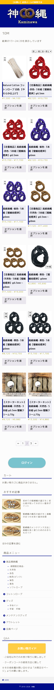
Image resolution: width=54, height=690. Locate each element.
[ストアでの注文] (42, 51)
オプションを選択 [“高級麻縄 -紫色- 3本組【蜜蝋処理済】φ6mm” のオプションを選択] (38, 168)
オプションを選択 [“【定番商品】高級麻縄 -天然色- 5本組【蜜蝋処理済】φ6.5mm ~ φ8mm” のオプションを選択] (13, 300)
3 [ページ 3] (31, 443)
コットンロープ (14, 594)
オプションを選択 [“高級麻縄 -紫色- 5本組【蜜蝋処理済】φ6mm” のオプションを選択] (13, 230)
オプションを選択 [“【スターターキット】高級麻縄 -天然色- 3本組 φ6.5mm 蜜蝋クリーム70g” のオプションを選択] (13, 428)
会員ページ (12, 629)
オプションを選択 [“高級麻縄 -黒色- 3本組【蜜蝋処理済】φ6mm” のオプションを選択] (13, 362)
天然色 (13, 569)
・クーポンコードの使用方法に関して (21, 662)
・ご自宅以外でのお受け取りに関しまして (24, 657)
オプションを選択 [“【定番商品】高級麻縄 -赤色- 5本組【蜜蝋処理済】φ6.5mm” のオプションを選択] (13, 168)
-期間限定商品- (17, 566)
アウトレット (13, 622)
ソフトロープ (16, 587)
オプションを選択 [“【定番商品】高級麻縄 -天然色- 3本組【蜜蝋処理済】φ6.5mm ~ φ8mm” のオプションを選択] (38, 234)
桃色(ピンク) (16, 576)
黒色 (12, 583)
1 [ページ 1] (23, 443)
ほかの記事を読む (11, 543)
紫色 (12, 580)
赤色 (12, 573)
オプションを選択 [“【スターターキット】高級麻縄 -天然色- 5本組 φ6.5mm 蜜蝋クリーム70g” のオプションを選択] (38, 428)
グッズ (9, 600)
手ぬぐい (14, 605)
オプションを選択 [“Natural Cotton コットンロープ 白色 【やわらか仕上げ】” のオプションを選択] (13, 107)
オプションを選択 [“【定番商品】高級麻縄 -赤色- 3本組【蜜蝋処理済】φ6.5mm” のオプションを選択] (38, 107)
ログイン (27, 463)
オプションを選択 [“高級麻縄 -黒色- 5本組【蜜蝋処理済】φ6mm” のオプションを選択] (38, 362)
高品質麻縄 (12, 561)
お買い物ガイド (27, 648)
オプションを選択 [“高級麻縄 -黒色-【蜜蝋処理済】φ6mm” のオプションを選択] (38, 292)
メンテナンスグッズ (16, 615)
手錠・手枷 (15, 608)
